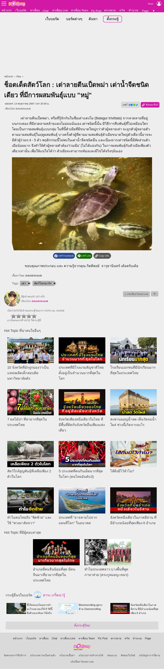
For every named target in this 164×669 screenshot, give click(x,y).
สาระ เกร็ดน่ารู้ (49, 595)
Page (145, 10)
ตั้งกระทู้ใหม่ (82, 625)
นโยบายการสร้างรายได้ (91, 655)
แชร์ (130, 105)
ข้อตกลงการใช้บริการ (15, 655)
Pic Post (96, 10)
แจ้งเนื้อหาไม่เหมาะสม (82, 662)
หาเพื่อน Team (79, 10)
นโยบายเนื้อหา (67, 655)
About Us (112, 655)
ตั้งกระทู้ (112, 19)
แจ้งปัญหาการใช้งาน (149, 655)
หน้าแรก (6, 10)
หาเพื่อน (35, 10)
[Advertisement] (82, 49)
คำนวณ (133, 10)
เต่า (23, 283)
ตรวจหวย (110, 10)
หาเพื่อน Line (60, 10)
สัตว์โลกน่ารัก (43, 283)
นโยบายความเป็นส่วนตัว (43, 655)
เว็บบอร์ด (20, 10)
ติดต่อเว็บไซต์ (128, 655)
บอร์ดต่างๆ (74, 19)
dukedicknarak (23, 109)
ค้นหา (93, 19)
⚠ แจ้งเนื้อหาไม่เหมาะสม (136, 294)
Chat (46, 10)
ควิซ (122, 10)
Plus (18, 76)
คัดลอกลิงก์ (150, 105)
